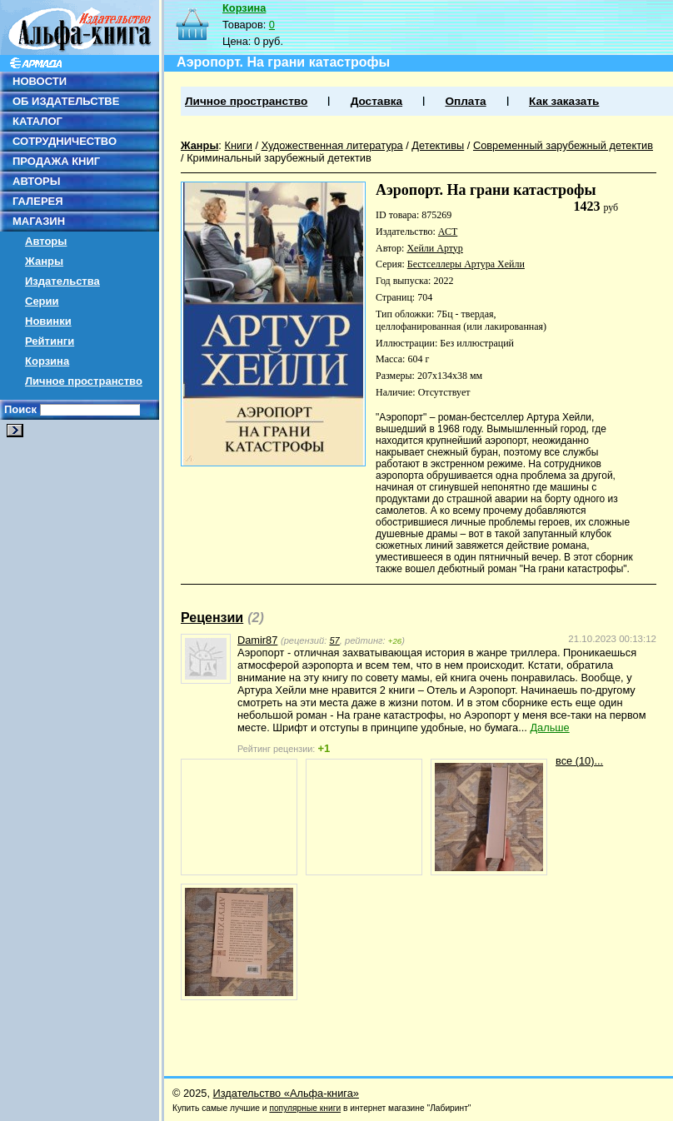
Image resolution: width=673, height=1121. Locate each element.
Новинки (48, 321)
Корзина (47, 361)
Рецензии (212, 617)
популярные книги (305, 1108)
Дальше (549, 727)
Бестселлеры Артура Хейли (466, 264)
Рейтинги (49, 341)
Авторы (46, 241)
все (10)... (579, 761)
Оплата (465, 101)
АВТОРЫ (36, 181)
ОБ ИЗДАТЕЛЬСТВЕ (65, 101)
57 (334, 640)
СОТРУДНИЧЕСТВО (64, 141)
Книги (238, 145)
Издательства (62, 281)
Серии (42, 301)
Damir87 (257, 640)
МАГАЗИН (38, 221)
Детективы (437, 145)
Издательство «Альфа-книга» (286, 1093)
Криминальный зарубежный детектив (279, 158)
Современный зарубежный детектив (563, 145)
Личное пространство (83, 381)
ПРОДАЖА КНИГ (56, 161)
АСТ (447, 231)
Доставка (376, 101)
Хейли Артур (434, 248)
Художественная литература (332, 145)
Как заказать (564, 101)
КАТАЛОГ (37, 121)
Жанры (44, 261)
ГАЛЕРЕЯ (37, 201)
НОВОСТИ (39, 81)
